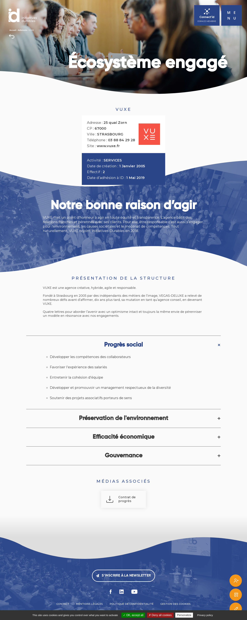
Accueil (12, 30)
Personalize (184, 615)
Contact (62, 603)
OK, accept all (133, 615)
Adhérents (22, 30)
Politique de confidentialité (132, 603)
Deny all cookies (160, 615)
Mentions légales (89, 603)
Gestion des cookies (175, 603)
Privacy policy (205, 615)
